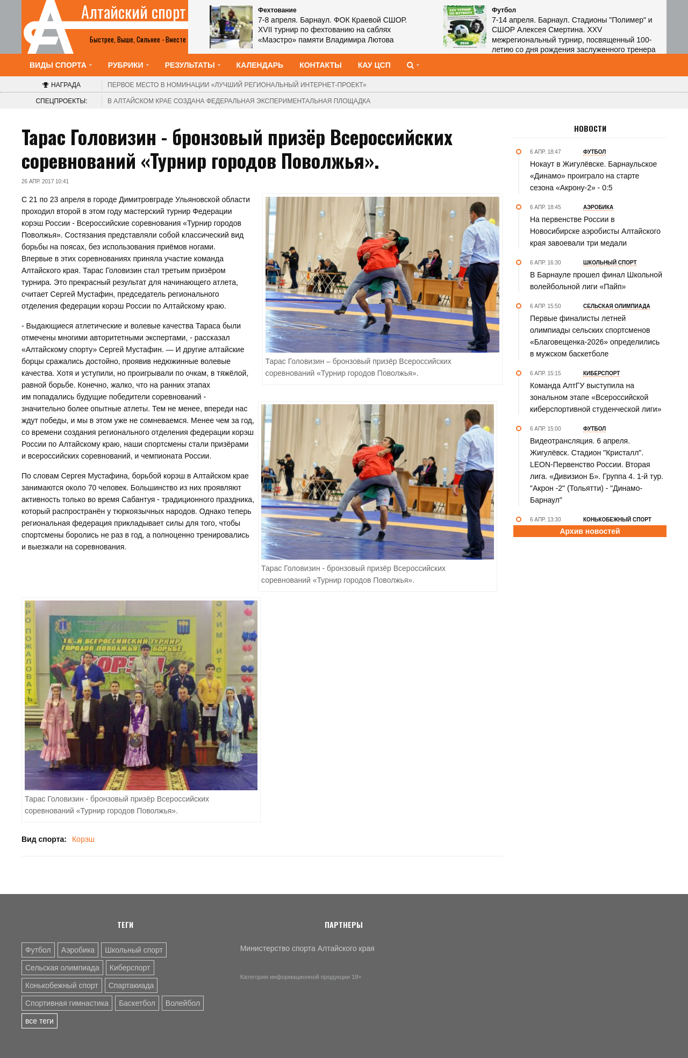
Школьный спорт (134, 950)
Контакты (320, 65)
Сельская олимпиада (62, 967)
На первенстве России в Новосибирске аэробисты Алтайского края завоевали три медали (595, 231)
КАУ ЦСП (374, 65)
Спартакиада (131, 985)
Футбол (38, 950)
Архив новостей (590, 531)
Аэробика (78, 950)
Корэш (83, 839)
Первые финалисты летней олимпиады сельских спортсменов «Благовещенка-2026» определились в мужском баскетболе (595, 336)
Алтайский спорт (133, 12)
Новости (590, 128)
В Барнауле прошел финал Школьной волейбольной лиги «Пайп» (596, 280)
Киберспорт (130, 967)
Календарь (260, 65)
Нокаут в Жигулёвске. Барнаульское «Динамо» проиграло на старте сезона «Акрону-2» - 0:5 (593, 176)
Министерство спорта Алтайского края (307, 948)
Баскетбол (137, 1003)
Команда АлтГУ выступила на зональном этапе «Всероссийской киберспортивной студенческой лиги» (595, 397)
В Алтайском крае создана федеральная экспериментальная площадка (239, 101)
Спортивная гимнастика (67, 1003)
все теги (39, 1021)
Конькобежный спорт (61, 985)
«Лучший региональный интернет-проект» (237, 85)
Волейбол (183, 1003)
